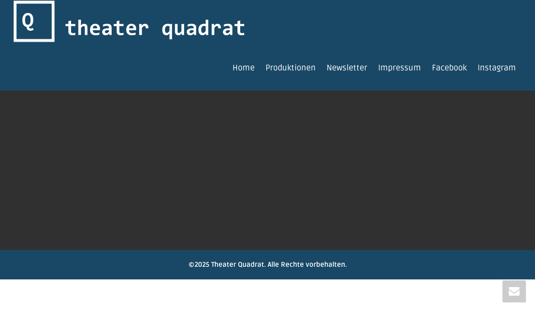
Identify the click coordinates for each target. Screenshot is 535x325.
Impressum (399, 68)
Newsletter (347, 68)
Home (243, 68)
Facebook (449, 68)
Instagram (497, 68)
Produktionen (290, 68)
